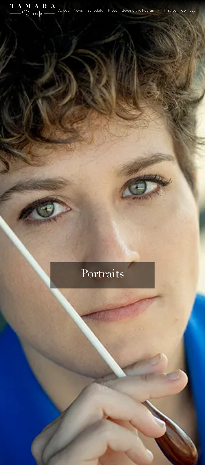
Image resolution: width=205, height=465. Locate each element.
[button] (140, 10)
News (78, 10)
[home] (32, 10)
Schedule (95, 10)
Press (112, 10)
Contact (188, 10)
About (63, 10)
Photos (170, 10)
